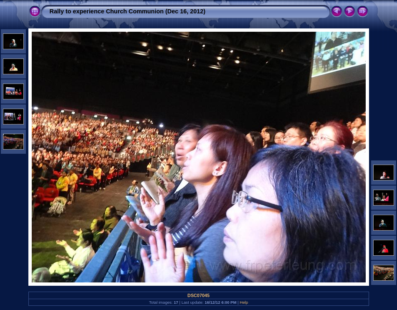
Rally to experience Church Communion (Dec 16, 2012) (127, 11)
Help (244, 302)
